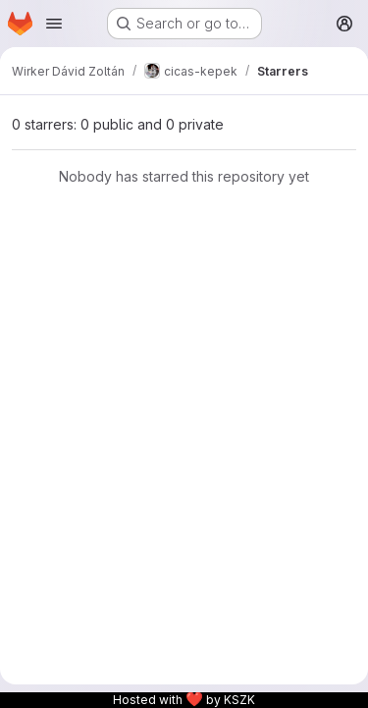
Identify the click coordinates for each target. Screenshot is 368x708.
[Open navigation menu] (54, 23)
